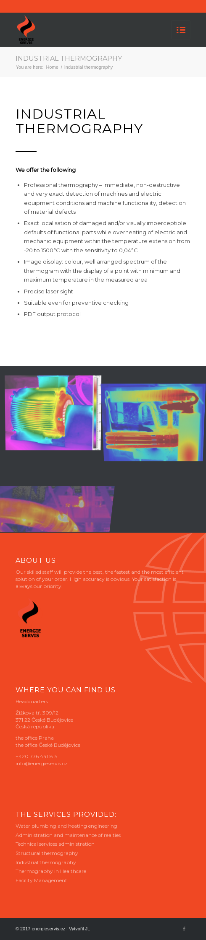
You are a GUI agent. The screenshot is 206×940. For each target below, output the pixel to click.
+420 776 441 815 (36, 756)
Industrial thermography (69, 58)
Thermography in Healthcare (51, 871)
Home (52, 67)
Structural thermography (47, 853)
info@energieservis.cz (42, 763)
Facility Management (41, 880)
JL (87, 928)
